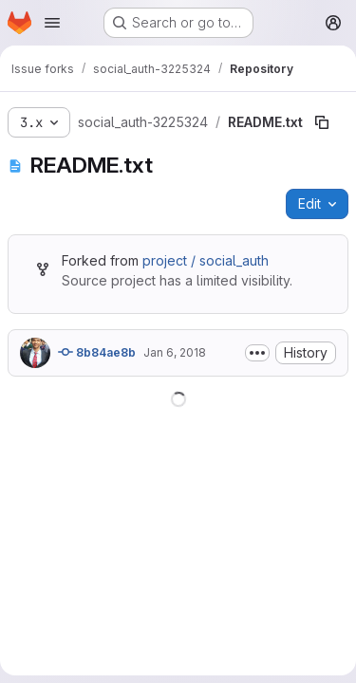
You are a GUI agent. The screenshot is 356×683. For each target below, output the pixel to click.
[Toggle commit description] (257, 352)
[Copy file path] (322, 122)
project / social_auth (205, 260)
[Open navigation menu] (52, 23)
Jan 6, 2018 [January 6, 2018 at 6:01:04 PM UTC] (174, 352)
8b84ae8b (97, 352)
